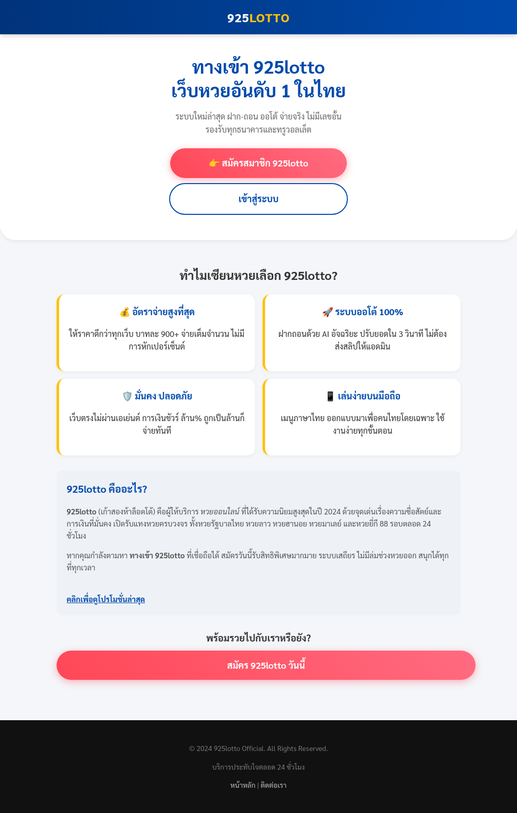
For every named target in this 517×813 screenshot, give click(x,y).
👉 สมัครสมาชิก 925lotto (258, 162)
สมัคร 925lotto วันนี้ (266, 665)
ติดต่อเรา (273, 784)
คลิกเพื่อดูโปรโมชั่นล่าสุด (106, 599)
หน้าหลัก (242, 784)
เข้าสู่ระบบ (258, 198)
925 (258, 17)
